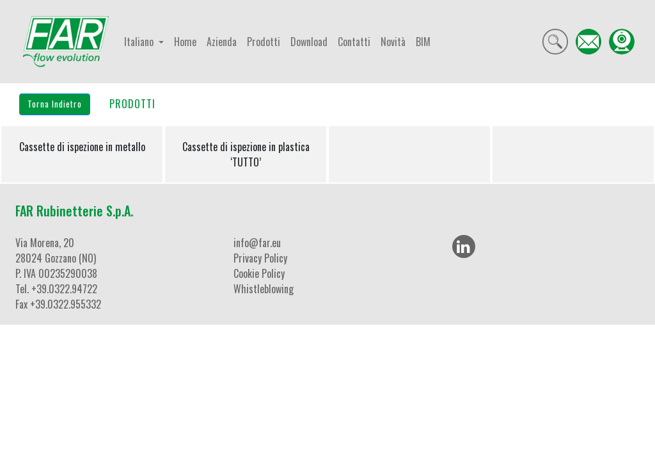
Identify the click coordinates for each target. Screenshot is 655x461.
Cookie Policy (259, 273)
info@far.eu (257, 242)
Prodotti (263, 41)
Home (185, 41)
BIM (423, 41)
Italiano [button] (140, 41)
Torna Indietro (55, 103)
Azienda (222, 41)
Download (309, 41)
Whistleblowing (263, 288)
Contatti (354, 41)
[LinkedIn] (463, 246)
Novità (393, 41)
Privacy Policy (260, 258)
